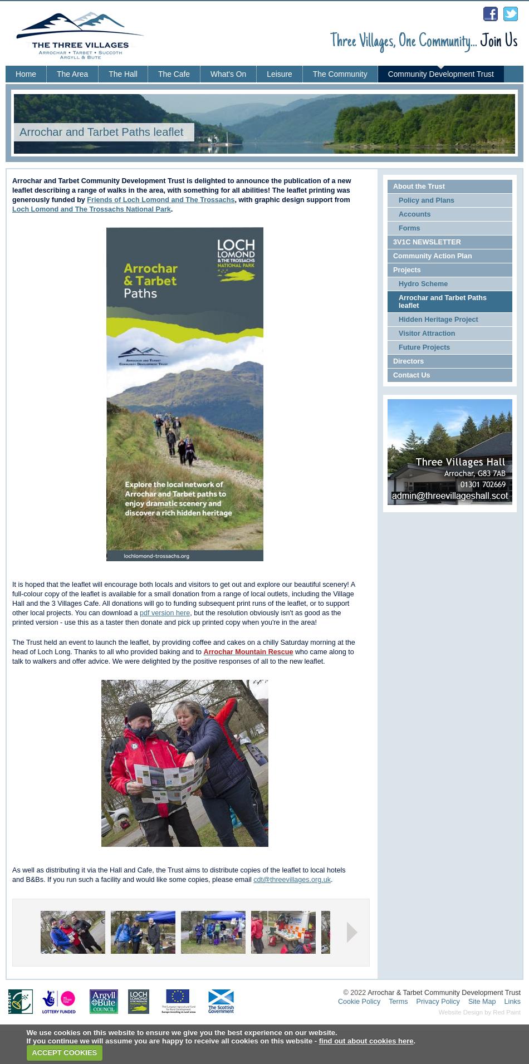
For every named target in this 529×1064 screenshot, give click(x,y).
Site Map (482, 1002)
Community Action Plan (432, 256)
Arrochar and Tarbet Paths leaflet (443, 302)
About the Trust (419, 186)
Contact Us (411, 375)
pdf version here (165, 613)
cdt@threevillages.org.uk (292, 880)
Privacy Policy (438, 1002)
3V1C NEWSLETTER (427, 242)
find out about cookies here (366, 1041)
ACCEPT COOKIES (64, 1052)
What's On (228, 74)
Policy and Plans (426, 200)
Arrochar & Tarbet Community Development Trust (444, 993)
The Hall (123, 74)
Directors (408, 361)
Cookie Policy (359, 1002)
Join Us (499, 42)
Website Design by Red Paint (480, 1012)
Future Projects (424, 347)
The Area (72, 74)
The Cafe (174, 74)
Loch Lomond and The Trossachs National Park (91, 209)
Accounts (414, 214)
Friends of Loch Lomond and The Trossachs (160, 200)
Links (512, 1002)
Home (26, 74)
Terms (398, 1002)
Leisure (279, 74)
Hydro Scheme (423, 284)
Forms (409, 228)
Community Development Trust (441, 74)
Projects (407, 270)
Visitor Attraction (427, 333)
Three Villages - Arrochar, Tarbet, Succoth (86, 40)
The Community (340, 74)
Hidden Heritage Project (438, 319)
